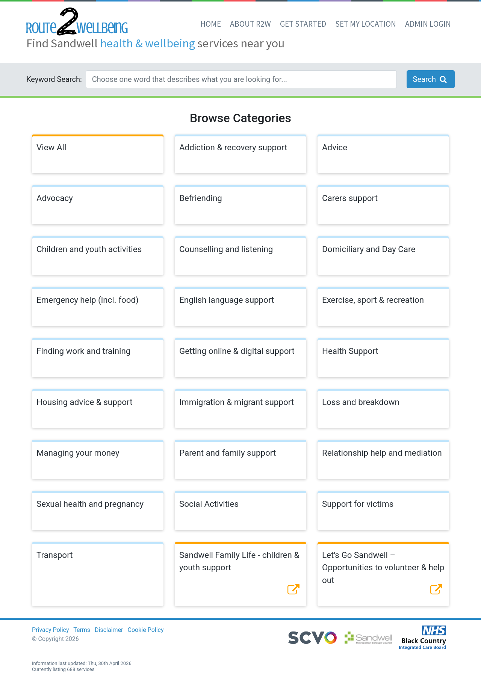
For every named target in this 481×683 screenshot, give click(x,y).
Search (430, 79)
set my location (365, 24)
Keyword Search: (54, 79)
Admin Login (428, 24)
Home (210, 24)
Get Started (303, 24)
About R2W (250, 24)
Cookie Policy (146, 629)
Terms (81, 629)
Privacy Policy (50, 629)
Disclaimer (109, 629)
